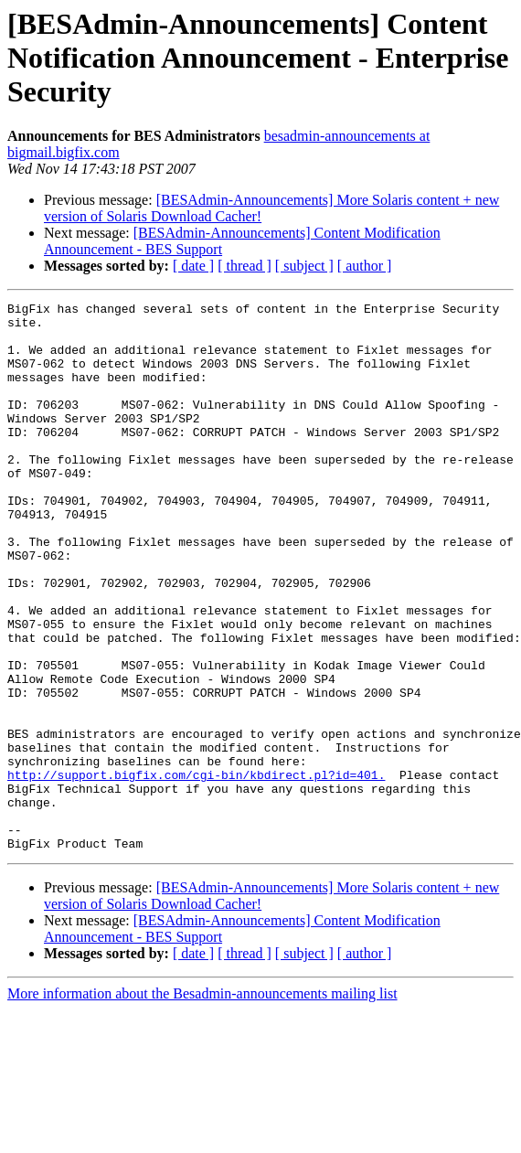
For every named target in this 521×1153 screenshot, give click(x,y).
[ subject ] (304, 265)
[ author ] (364, 265)
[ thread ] (244, 265)
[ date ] (193, 265)
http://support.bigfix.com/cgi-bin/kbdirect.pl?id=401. (196, 870)
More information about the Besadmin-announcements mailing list (202, 1103)
